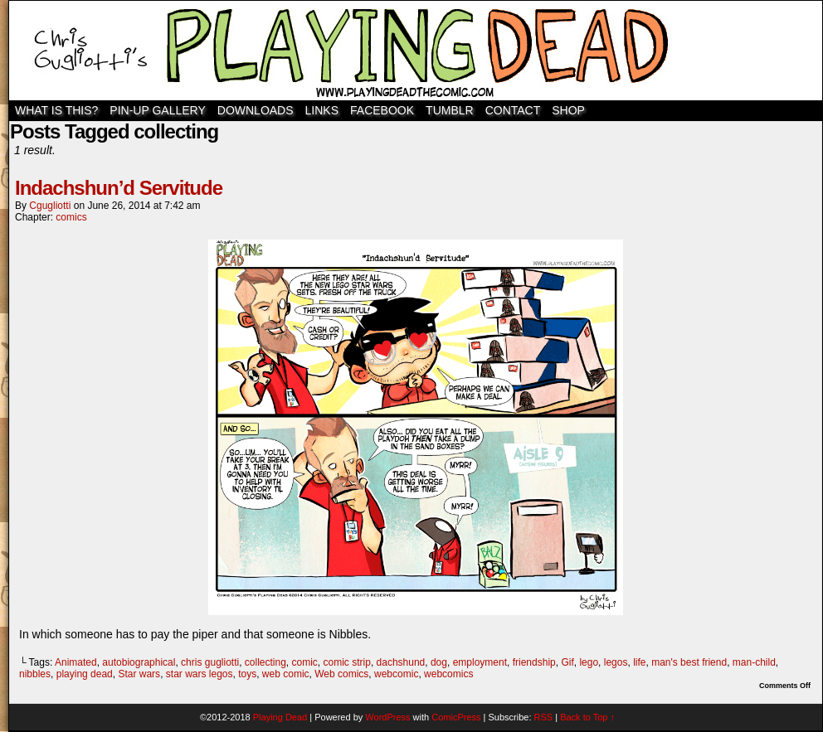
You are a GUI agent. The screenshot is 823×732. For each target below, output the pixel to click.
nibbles (35, 674)
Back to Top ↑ (587, 717)
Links (321, 110)
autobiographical (138, 662)
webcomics (448, 674)
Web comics (341, 674)
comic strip (347, 662)
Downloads (255, 110)
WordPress (387, 717)
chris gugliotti (210, 662)
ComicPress (455, 717)
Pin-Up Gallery (157, 110)
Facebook (382, 110)
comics (71, 217)
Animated (76, 662)
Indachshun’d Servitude (118, 188)
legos (616, 662)
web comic (285, 674)
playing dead (84, 674)
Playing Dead (415, 50)
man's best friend (689, 662)
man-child (754, 662)
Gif (567, 662)
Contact (513, 110)
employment (480, 662)
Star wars (139, 674)
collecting (265, 662)
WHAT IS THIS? (56, 110)
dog (439, 662)
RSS (543, 717)
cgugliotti (50, 205)
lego (588, 662)
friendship (534, 662)
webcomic (396, 674)
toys (247, 674)
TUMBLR (450, 110)
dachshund (401, 662)
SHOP (568, 110)
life (639, 662)
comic (305, 662)
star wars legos (199, 674)
